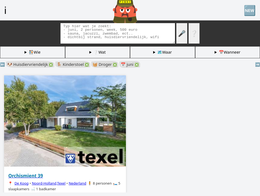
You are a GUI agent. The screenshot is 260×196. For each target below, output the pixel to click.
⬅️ (2, 64)
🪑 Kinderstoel (73, 64)
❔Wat (99, 52)
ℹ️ (5, 10)
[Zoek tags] (118, 33)
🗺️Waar (164, 52)
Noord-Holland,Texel (49, 183)
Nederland (77, 183)
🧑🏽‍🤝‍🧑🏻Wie (34, 52)
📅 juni (130, 64)
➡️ (257, 64)
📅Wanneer (229, 52)
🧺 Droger (105, 64)
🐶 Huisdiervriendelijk (30, 64)
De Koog (21, 183)
